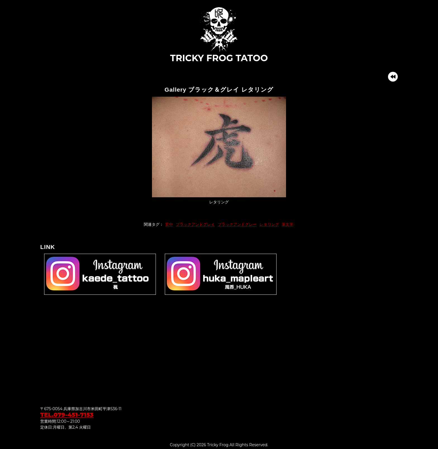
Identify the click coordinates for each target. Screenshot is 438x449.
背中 (169, 224)
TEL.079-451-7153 (67, 414)
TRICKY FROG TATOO (219, 35)
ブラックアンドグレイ (195, 224)
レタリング (269, 224)
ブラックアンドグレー (237, 224)
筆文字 (287, 224)
